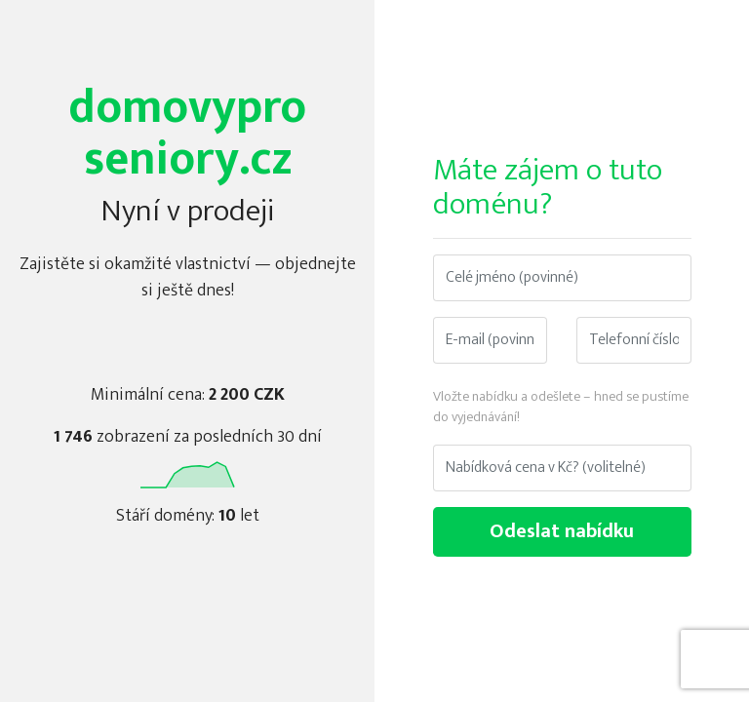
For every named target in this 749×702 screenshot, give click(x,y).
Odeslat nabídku (562, 531)
